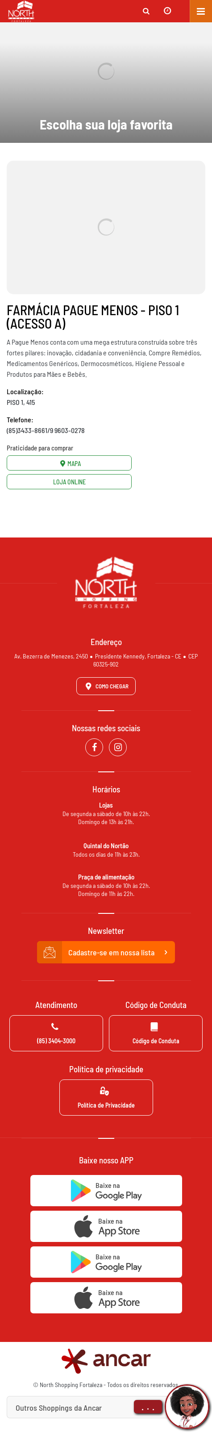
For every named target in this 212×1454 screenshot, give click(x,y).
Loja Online (69, 482)
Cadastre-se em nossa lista (106, 952)
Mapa (69, 463)
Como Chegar (105, 686)
